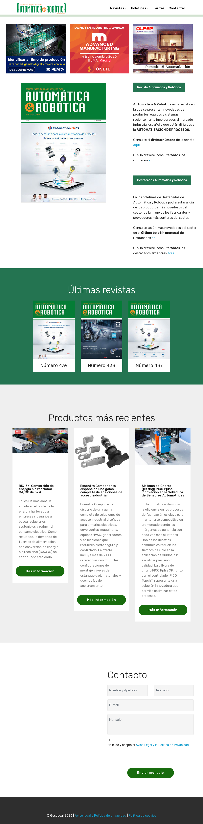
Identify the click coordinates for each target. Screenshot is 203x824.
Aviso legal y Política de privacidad (100, 815)
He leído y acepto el (148, 745)
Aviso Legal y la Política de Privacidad (162, 745)
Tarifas (159, 8)
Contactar (177, 8)
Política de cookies (142, 815)
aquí (136, 145)
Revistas (117, 8)
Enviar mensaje (150, 773)
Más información (40, 571)
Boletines (138, 8)
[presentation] (137, 756)
